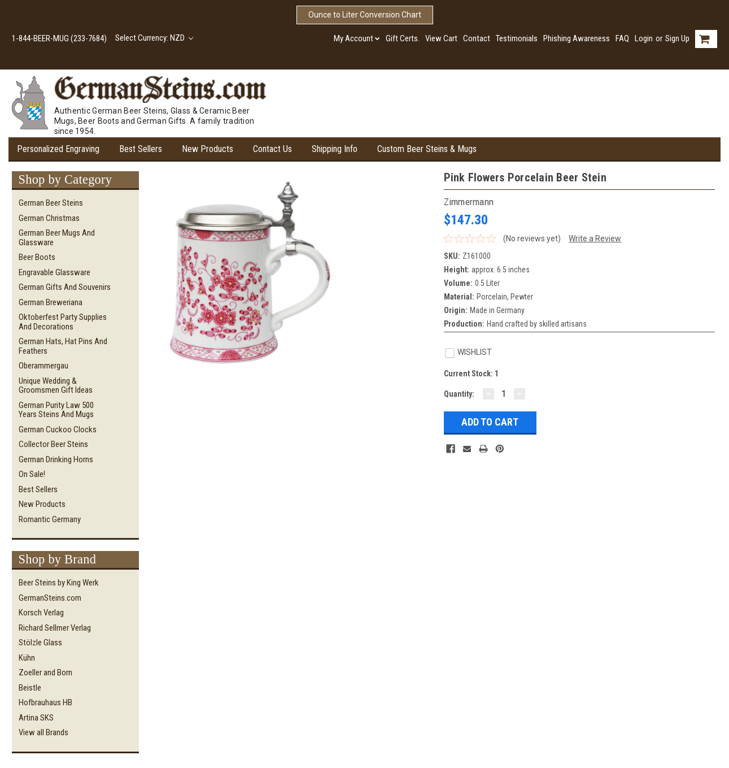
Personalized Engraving (58, 149)
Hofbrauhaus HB (45, 702)
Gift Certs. (403, 38)
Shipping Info (334, 149)
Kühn (27, 658)
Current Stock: (471, 373)
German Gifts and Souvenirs (65, 287)
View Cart (441, 38)
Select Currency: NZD (154, 38)
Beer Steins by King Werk (59, 583)
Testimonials (517, 38)
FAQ (622, 38)
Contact (476, 38)
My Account (357, 38)
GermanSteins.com (50, 598)
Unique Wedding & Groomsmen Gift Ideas (56, 386)
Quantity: (459, 393)
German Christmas (49, 218)
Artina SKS (36, 718)
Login (644, 38)
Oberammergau (43, 366)
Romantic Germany (50, 519)
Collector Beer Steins (53, 444)
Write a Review (595, 238)
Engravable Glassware (54, 272)
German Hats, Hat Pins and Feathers (63, 346)
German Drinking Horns (56, 459)
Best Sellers (140, 149)
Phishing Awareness (576, 38)
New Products (207, 149)
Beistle (30, 688)
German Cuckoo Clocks (58, 429)
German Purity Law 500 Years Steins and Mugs (56, 410)
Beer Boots (37, 257)
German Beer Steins (51, 203)
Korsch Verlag (41, 613)
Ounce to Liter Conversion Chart (364, 14)
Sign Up (677, 38)
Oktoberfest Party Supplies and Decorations (63, 322)
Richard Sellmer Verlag (55, 628)
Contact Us (272, 149)
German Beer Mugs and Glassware (57, 238)
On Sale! (32, 474)
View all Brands (43, 732)
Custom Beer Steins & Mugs (427, 149)
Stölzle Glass (40, 642)
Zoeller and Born (45, 672)
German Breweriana (50, 302)
